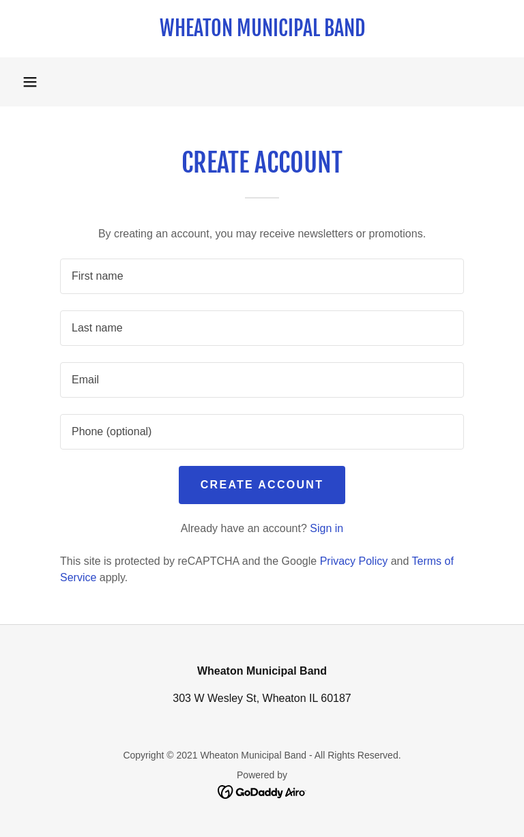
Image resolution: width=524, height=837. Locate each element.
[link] (262, 32)
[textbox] (262, 276)
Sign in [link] (326, 528)
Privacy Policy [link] (354, 561)
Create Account (262, 484)
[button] (30, 82)
